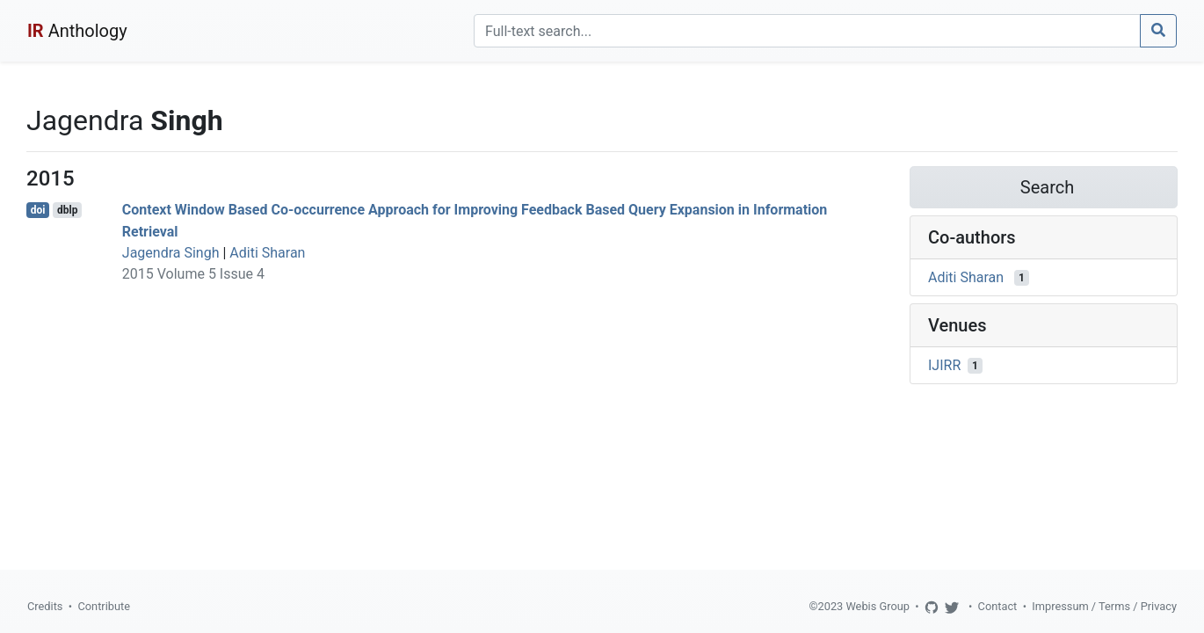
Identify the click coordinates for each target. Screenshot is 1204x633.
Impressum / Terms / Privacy (1104, 606)
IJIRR (944, 365)
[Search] (807, 30)
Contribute (103, 606)
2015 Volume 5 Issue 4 (193, 274)
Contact (998, 606)
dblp (67, 210)
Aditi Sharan (267, 252)
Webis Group (877, 606)
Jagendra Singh (171, 252)
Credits (44, 606)
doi (38, 210)
